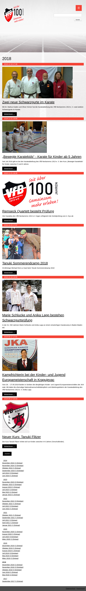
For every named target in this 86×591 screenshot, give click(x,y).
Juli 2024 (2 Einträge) (10, 473)
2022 (5, 499)
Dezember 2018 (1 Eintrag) (12, 565)
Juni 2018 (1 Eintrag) (10, 572)
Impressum (81, 588)
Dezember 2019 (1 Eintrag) (12, 546)
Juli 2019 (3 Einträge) (10, 553)
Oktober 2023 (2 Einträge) (12, 485)
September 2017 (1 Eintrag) (12, 581)
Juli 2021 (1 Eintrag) (9, 520)
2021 (5, 513)
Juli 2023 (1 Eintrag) (9, 490)
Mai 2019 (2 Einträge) (10, 556)
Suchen (78, 19)
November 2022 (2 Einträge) (12, 501)
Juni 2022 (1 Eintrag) (10, 509)
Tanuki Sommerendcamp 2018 (25, 263)
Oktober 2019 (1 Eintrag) (11, 548)
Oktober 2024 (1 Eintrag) (11, 468)
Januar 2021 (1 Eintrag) (11, 525)
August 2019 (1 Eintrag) (11, 551)
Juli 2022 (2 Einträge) (10, 506)
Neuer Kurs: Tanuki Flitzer (21, 437)
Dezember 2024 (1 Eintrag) (12, 463)
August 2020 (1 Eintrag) (11, 534)
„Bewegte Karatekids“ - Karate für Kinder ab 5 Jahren (41, 156)
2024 (5, 460)
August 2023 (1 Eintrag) (11, 487)
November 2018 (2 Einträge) (12, 567)
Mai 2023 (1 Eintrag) (9, 492)
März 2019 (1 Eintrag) (10, 558)
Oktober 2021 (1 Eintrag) (11, 515)
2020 (5, 529)
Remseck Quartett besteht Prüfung (28, 211)
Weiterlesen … (9, 114)
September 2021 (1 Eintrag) (12, 518)
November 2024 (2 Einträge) (12, 466)
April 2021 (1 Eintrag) (10, 523)
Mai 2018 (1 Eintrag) (9, 575)
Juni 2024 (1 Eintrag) (10, 476)
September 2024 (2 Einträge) (13, 471)
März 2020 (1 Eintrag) (10, 539)
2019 (5, 543)
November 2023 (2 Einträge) (12, 482)
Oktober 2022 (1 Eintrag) (11, 504)
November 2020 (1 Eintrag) (12, 532)
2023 (5, 479)
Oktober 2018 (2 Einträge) (12, 570)
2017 (5, 579)
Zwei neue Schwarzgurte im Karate (28, 102)
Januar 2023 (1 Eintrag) (11, 495)
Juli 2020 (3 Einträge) (10, 537)
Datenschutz (70, 588)
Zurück (7, 454)
